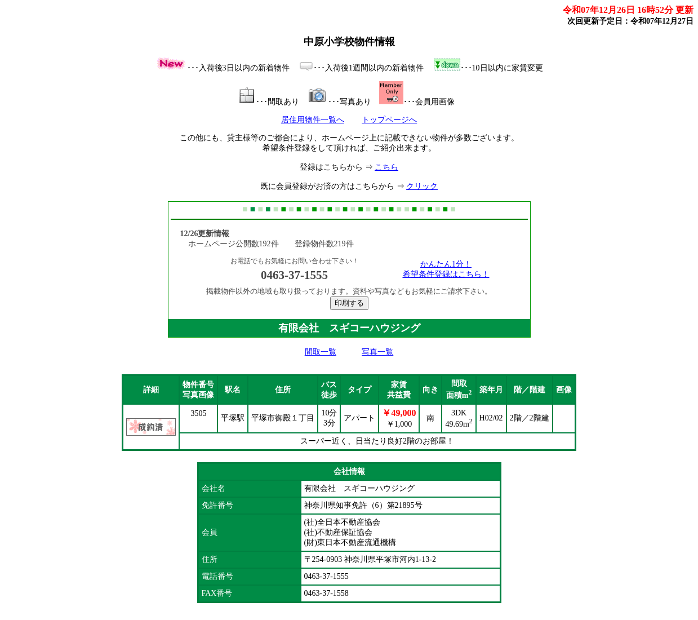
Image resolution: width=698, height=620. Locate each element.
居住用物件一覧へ (312, 120)
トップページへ (389, 120)
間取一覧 (320, 352)
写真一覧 (377, 352)
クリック (422, 186)
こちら (386, 167)
